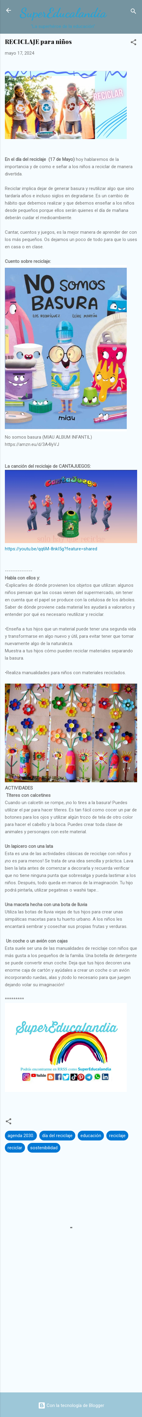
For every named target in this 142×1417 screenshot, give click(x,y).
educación (90, 1135)
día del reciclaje (57, 1135)
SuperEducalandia (63, 13)
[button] (133, 43)
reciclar (15, 1147)
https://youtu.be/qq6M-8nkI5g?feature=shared (51, 549)
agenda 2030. (21, 1135)
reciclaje (117, 1135)
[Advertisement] (71, 1340)
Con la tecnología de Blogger (71, 1405)
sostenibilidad (44, 1147)
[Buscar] (133, 12)
